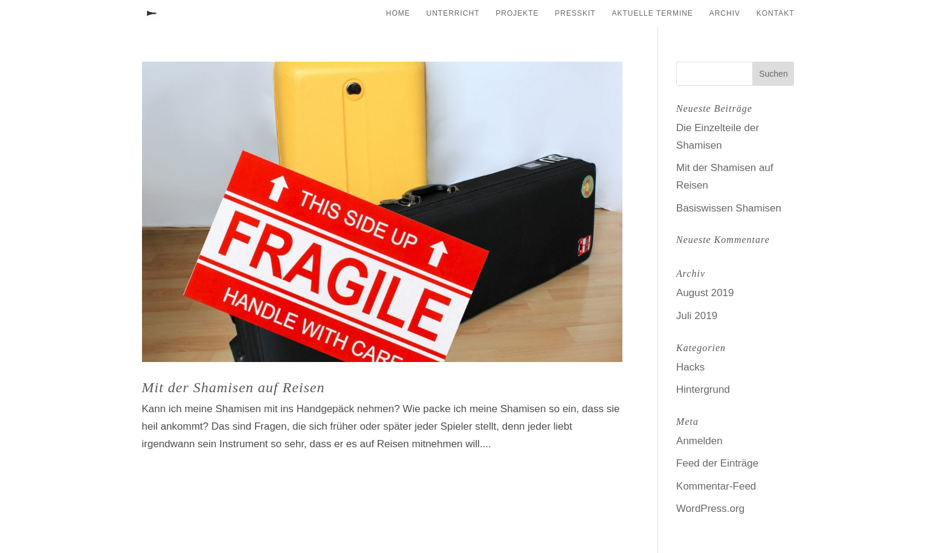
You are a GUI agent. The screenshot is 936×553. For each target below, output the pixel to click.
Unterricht (453, 13)
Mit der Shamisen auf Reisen (233, 387)
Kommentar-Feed (716, 486)
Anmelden (699, 441)
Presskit (575, 13)
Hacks (690, 367)
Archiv (724, 13)
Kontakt (776, 13)
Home (398, 13)
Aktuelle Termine (652, 13)
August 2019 (705, 293)
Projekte (516, 13)
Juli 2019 (696, 316)
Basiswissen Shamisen (728, 208)
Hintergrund (703, 389)
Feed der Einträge (717, 463)
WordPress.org (710, 508)
